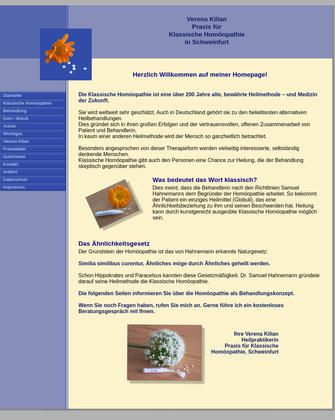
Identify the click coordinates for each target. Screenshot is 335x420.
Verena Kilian (16, 141)
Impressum (14, 187)
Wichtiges (12, 133)
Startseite (12, 95)
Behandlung (15, 110)
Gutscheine (14, 156)
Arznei (9, 126)
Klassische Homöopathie (27, 103)
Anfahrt (10, 171)
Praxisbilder (14, 148)
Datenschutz (15, 179)
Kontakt (10, 164)
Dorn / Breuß (15, 118)
